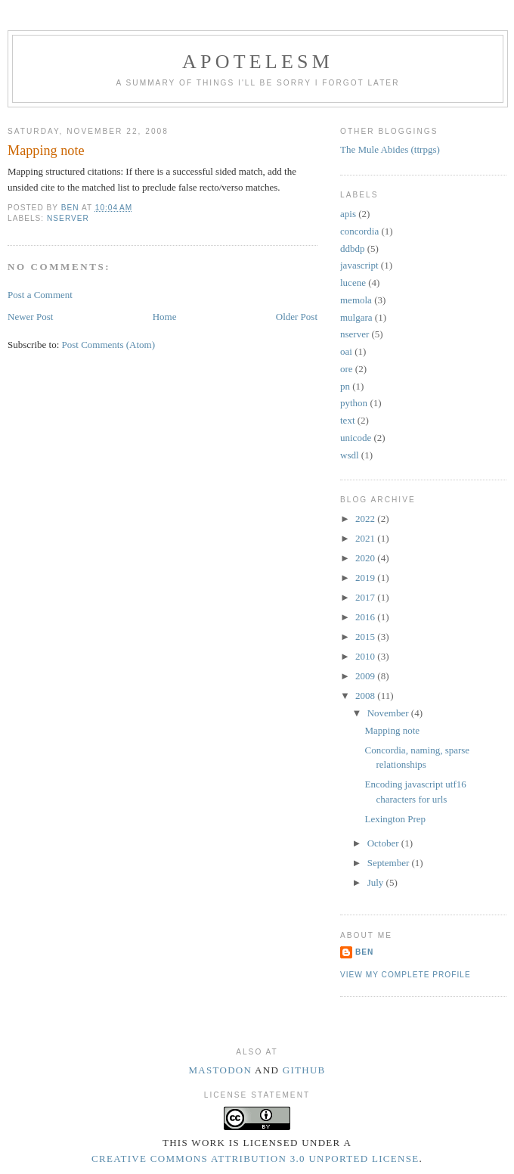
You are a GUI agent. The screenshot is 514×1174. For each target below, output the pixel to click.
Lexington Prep (395, 819)
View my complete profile (405, 975)
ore (346, 368)
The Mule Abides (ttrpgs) (390, 149)
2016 (366, 617)
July (376, 882)
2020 (366, 558)
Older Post (296, 316)
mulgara (356, 317)
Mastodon (220, 1070)
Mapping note (392, 730)
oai (346, 351)
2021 (366, 538)
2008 (366, 695)
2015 (366, 636)
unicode (355, 437)
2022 (366, 518)
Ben (364, 952)
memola (356, 300)
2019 (366, 577)
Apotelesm (257, 62)
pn (345, 386)
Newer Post (30, 316)
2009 (366, 676)
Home (165, 316)
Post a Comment (40, 294)
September (389, 862)
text (347, 420)
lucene (353, 282)
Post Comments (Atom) (109, 344)
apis (348, 213)
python (353, 402)
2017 (366, 597)
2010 (366, 656)
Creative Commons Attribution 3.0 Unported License (255, 1158)
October (384, 843)
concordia (359, 231)
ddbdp (352, 248)
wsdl (349, 455)
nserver (68, 218)
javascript (359, 265)
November (389, 713)
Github (304, 1070)
